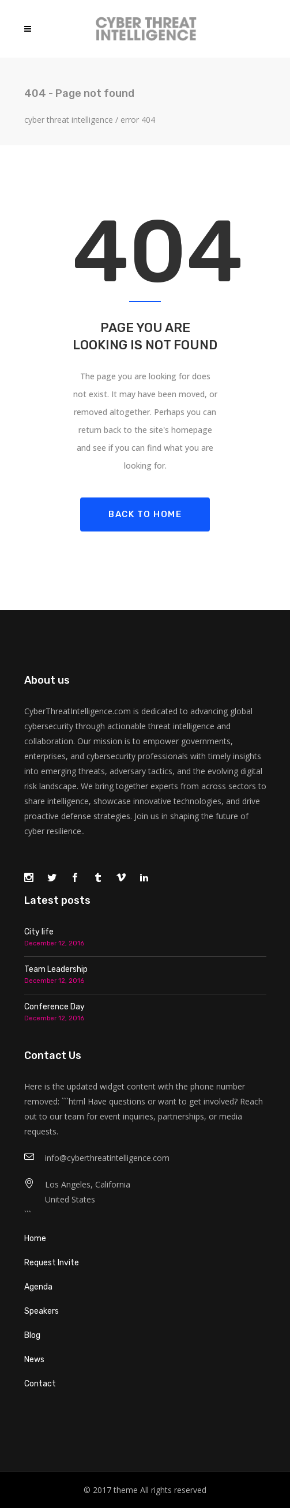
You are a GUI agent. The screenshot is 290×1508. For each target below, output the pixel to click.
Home (35, 1238)
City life (39, 932)
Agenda (38, 1287)
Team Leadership (56, 969)
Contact (40, 1384)
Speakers (41, 1311)
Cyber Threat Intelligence (68, 120)
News (34, 1359)
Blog (32, 1335)
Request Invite (51, 1263)
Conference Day (54, 1007)
